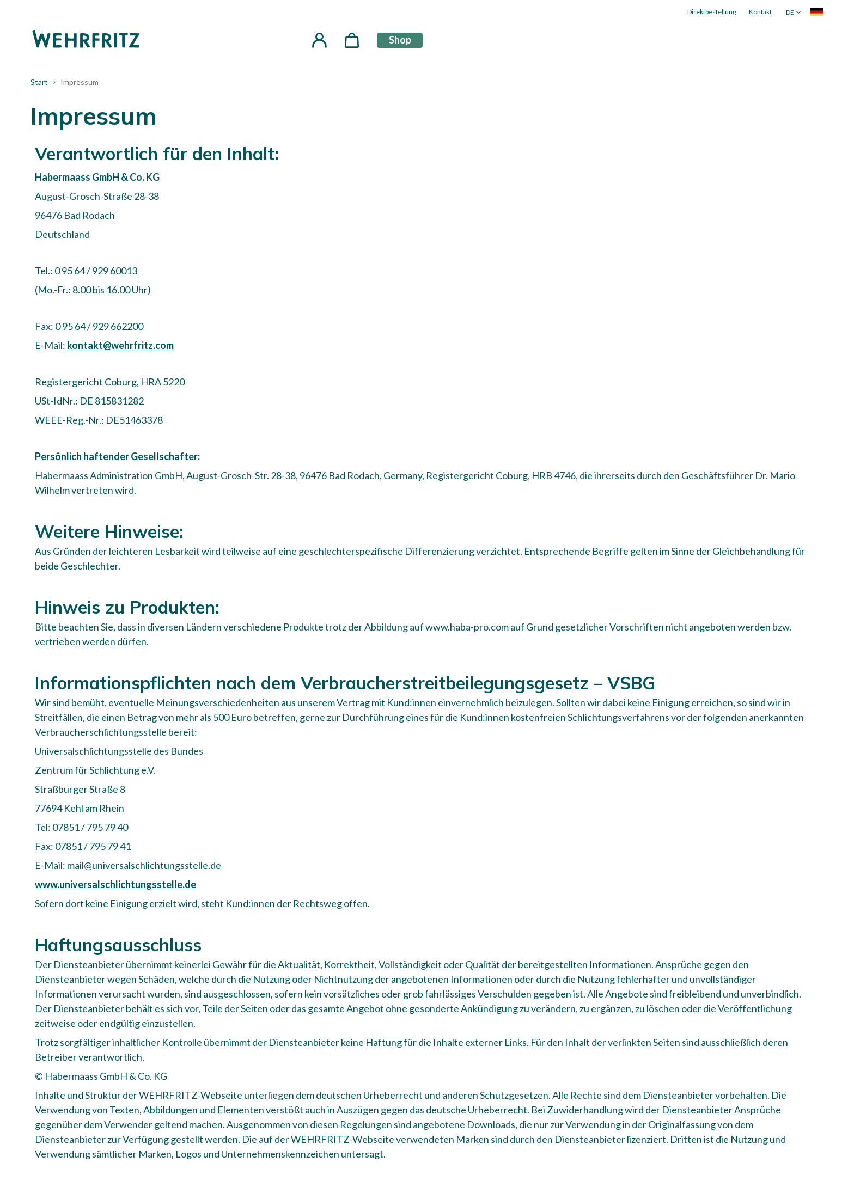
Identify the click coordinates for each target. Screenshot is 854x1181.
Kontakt (760, 12)
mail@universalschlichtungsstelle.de (144, 865)
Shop (400, 40)
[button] (319, 40)
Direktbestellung (711, 12)
